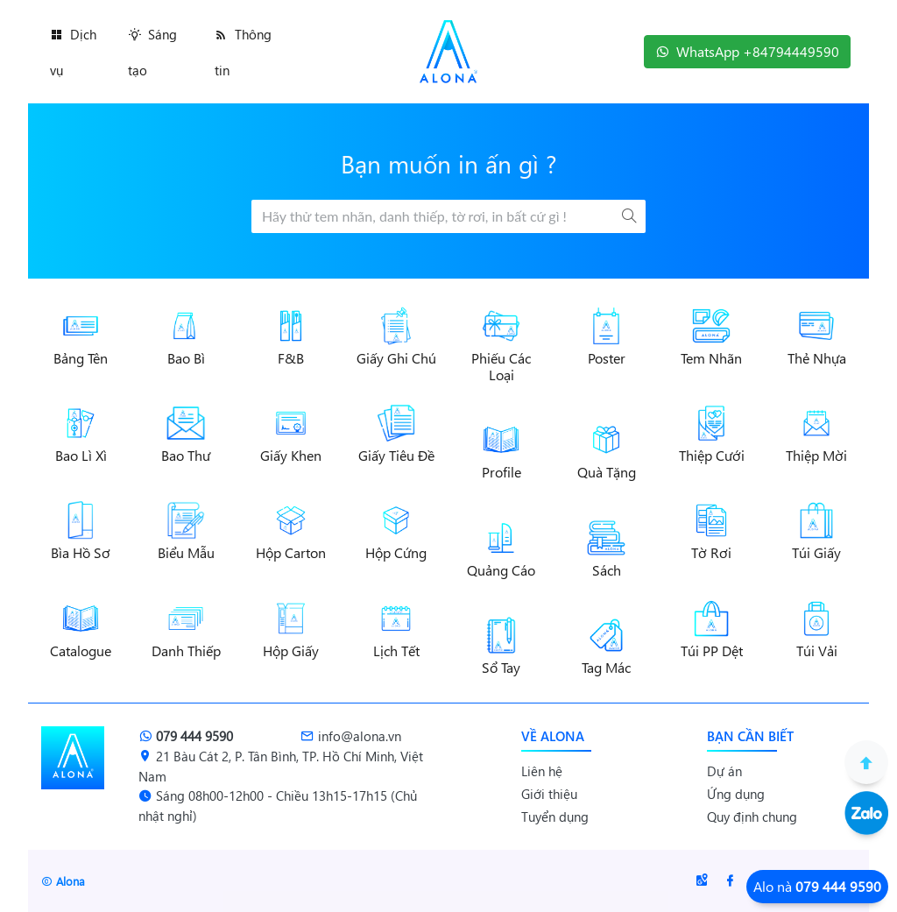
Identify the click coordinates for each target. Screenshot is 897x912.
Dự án (724, 771)
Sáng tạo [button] (152, 52)
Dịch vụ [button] (73, 52)
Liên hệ (541, 771)
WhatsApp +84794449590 (747, 51)
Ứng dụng (736, 793)
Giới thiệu (549, 793)
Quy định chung (752, 816)
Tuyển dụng (555, 816)
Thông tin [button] (243, 52)
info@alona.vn (350, 736)
